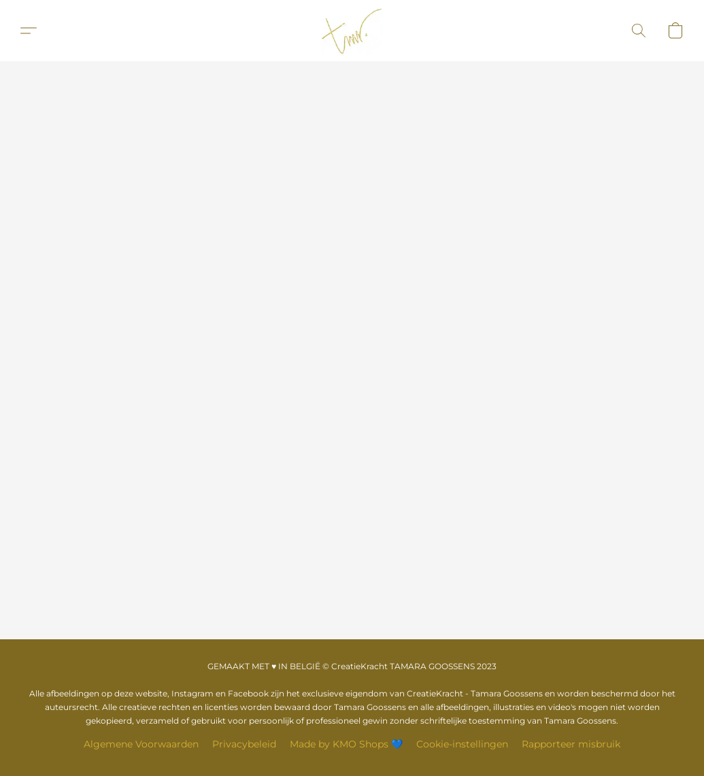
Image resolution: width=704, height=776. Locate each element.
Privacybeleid (244, 744)
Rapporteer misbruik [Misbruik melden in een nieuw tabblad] (571, 744)
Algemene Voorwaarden (141, 744)
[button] (352, 30)
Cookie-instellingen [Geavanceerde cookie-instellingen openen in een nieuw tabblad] (462, 744)
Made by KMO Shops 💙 (346, 744)
